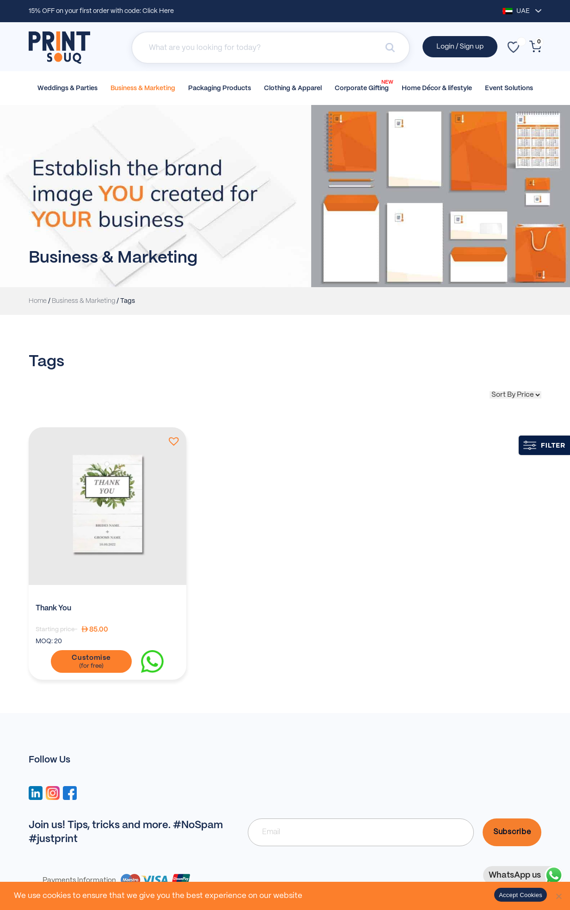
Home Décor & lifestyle (437, 88)
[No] (558, 896)
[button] (172, 441)
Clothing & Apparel (293, 88)
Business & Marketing (142, 88)
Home (38, 301)
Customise (91, 658)
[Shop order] (515, 395)
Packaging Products (219, 88)
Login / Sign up (460, 46)
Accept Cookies (520, 895)
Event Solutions (509, 88)
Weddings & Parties (67, 88)
